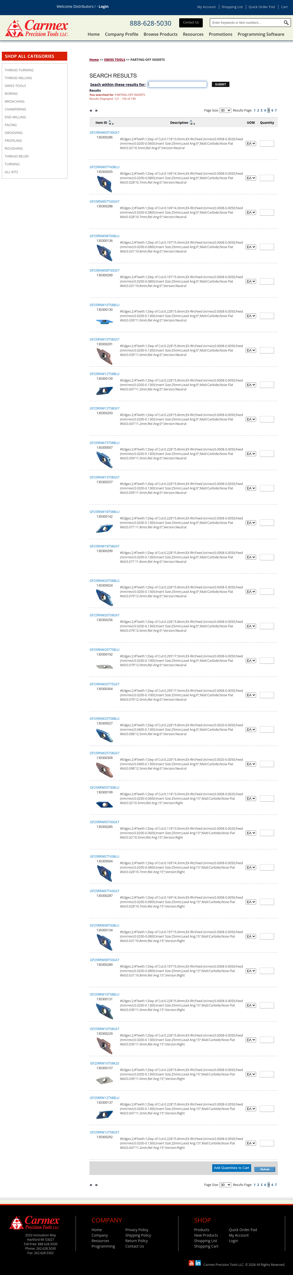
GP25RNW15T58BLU (105, 443)
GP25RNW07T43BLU (105, 167)
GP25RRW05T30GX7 (104, 822)
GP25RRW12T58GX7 (104, 1132)
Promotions (220, 34)
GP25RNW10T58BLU (105, 305)
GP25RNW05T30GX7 (105, 132)
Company (100, 1235)
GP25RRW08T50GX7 (104, 960)
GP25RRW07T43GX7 (104, 891)
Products (201, 1229)
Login (104, 6)
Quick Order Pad (262, 6)
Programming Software (261, 34)
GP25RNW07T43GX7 (105, 201)
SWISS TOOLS (114, 59)
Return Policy (136, 1240)
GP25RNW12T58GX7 (105, 408)
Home (94, 34)
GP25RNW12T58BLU (105, 374)
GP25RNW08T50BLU (105, 236)
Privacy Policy (136, 1229)
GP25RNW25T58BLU (105, 718)
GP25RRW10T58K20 (104, 1063)
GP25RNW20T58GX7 (105, 615)
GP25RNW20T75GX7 (105, 684)
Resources (193, 34)
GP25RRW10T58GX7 (104, 1029)
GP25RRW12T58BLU (104, 1098)
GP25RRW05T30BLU (104, 787)
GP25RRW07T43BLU (104, 856)
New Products (206, 1235)
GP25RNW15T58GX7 (105, 477)
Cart (284, 6)
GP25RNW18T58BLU (105, 512)
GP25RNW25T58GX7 (105, 753)
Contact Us (191, 22)
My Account (206, 6)
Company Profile (121, 34)
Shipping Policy (138, 1235)
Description (179, 122)
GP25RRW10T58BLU (104, 994)
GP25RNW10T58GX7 (105, 339)
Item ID (101, 122)
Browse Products (161, 34)
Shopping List (232, 6)
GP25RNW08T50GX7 (105, 270)
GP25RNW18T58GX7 (105, 546)
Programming (103, 1246)
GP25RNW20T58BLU (105, 580)
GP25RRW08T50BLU (104, 925)
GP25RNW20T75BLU (105, 649)
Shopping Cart (206, 1246)
